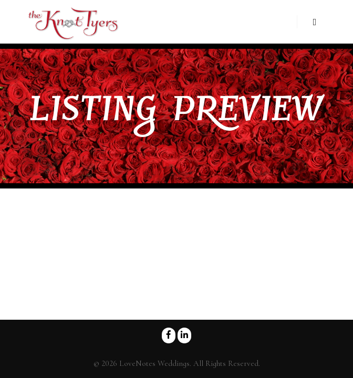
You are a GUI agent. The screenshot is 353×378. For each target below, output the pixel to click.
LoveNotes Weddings (154, 363)
